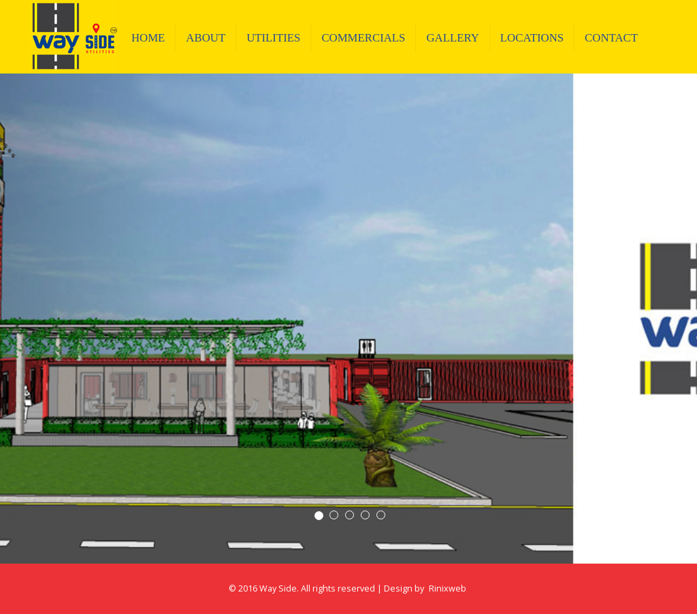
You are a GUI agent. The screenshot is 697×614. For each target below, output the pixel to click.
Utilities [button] (273, 37)
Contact (611, 37)
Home (153, 37)
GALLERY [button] (452, 37)
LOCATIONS (532, 37)
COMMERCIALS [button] (363, 37)
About (205, 37)
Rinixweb (447, 588)
